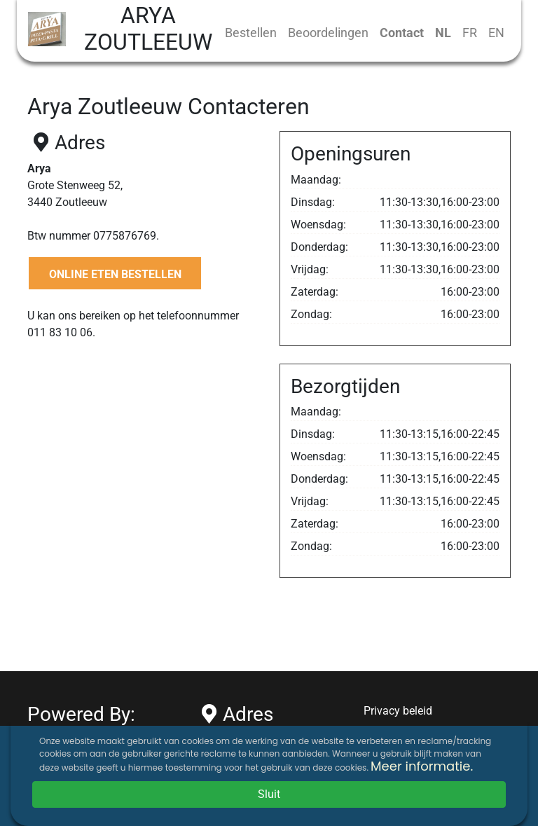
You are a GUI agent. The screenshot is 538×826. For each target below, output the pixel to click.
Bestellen (251, 32)
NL (443, 32)
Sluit (269, 794)
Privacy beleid (398, 710)
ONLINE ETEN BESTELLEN (115, 274)
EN (496, 32)
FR (469, 32)
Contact (402, 32)
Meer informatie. (422, 766)
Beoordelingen (328, 32)
